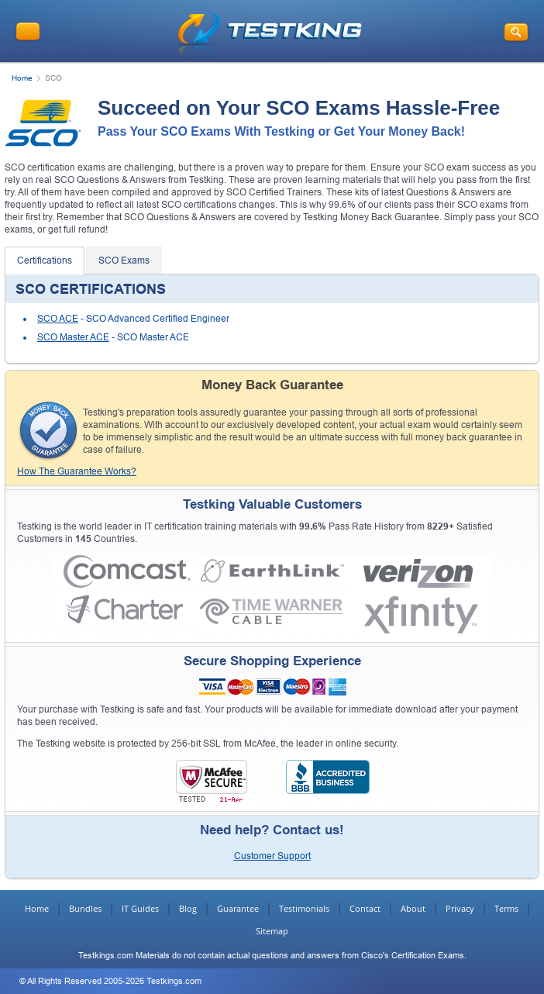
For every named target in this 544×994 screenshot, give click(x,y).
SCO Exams (124, 260)
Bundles (85, 908)
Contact (364, 908)
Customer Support (272, 856)
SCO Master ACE (73, 337)
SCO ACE (57, 318)
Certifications (44, 260)
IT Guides (140, 908)
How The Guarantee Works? (76, 471)
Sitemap (272, 931)
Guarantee (238, 908)
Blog (188, 908)
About (413, 908)
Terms (506, 908)
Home (22, 78)
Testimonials (304, 908)
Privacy (460, 908)
